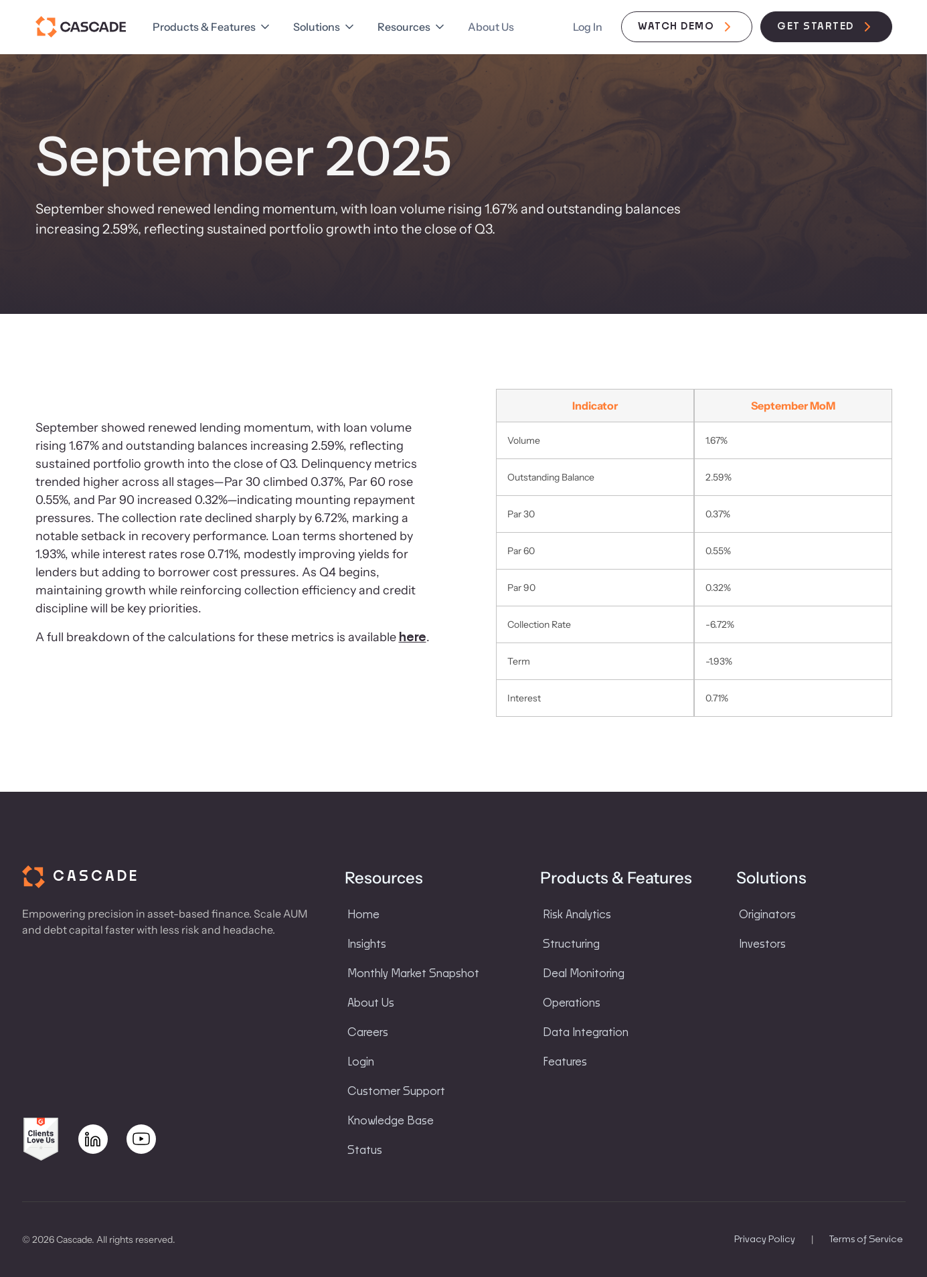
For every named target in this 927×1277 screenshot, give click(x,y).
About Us (491, 26)
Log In (587, 26)
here (412, 638)
